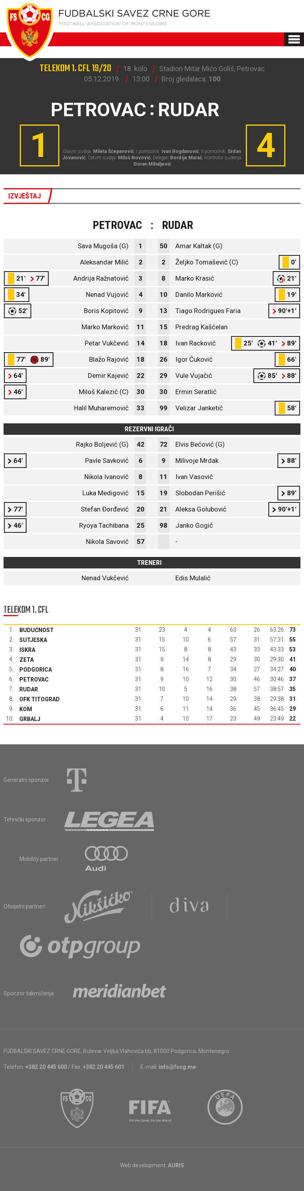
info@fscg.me (177, 1067)
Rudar (28, 689)
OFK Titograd (39, 699)
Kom (25, 709)
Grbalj (29, 719)
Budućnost (36, 630)
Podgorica (35, 669)
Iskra (27, 650)
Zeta (26, 660)
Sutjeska (33, 640)
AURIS (176, 1165)
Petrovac (34, 679)
